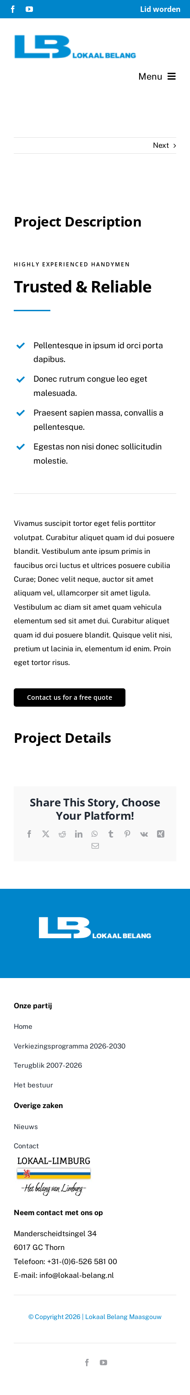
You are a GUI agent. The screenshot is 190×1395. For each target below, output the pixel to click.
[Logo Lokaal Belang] (95, 919)
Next (161, 145)
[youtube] (29, 9)
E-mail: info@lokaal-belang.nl (64, 1275)
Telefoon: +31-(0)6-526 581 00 (65, 1261)
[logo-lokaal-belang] (75, 37)
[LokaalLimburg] (53, 1156)
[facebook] (12, 9)
